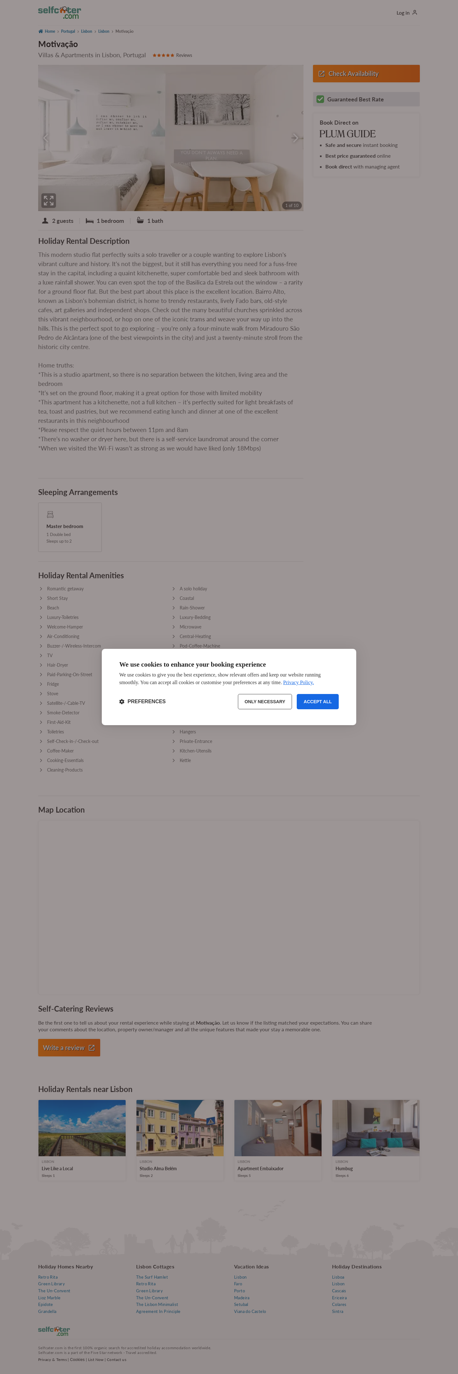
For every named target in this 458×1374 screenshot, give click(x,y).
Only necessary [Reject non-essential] (265, 701)
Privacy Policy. (298, 682)
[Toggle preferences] (142, 701)
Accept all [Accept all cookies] (318, 701)
